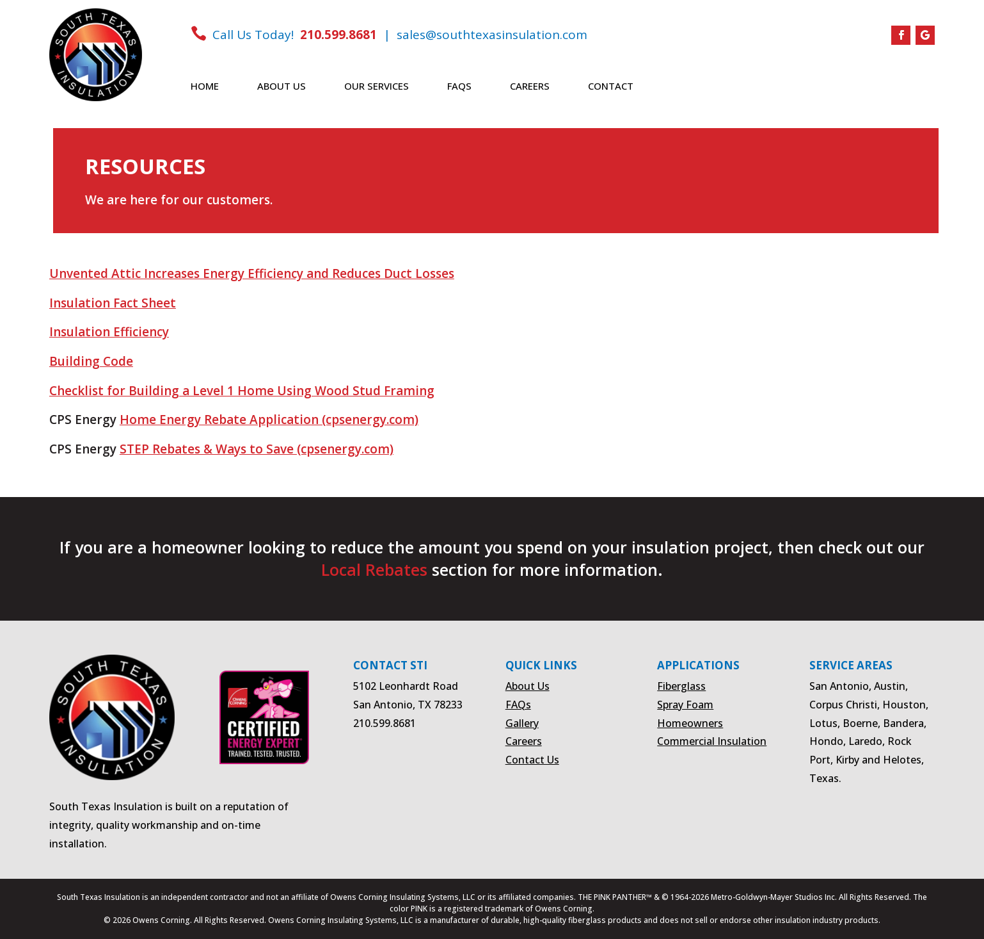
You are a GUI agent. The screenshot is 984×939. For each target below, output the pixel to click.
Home (205, 86)
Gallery (522, 723)
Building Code (91, 361)
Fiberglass (681, 686)
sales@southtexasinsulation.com (492, 34)
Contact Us (532, 760)
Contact (610, 86)
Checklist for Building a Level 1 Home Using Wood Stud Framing (241, 390)
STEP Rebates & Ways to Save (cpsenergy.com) (256, 449)
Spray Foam (685, 705)
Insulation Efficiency (109, 331)
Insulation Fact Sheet (112, 303)
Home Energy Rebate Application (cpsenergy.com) (269, 419)
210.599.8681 (338, 34)
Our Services (376, 86)
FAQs (459, 86)
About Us (281, 86)
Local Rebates (374, 569)
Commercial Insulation (711, 741)
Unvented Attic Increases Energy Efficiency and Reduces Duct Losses (251, 273)
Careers (530, 86)
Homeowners (690, 723)
